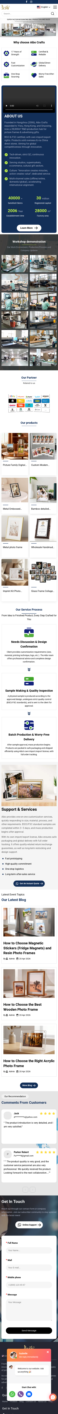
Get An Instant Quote (29, 884)
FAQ (50, 1401)
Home (5, 1401)
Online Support (29, 1224)
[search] (52, 13)
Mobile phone (13, 1277)
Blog (21, 1401)
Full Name (12, 1242)
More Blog (29, 1085)
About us (42, 1401)
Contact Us (31, 1401)
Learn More (29, 228)
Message (11, 1294)
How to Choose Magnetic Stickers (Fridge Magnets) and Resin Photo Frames (27, 948)
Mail (9, 1259)
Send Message (29, 1330)
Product (13, 1401)
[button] (23, 34)
